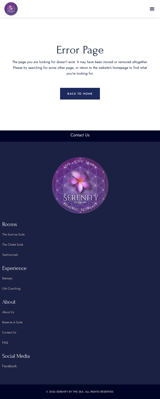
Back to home (80, 94)
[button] (152, 9)
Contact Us (80, 135)
